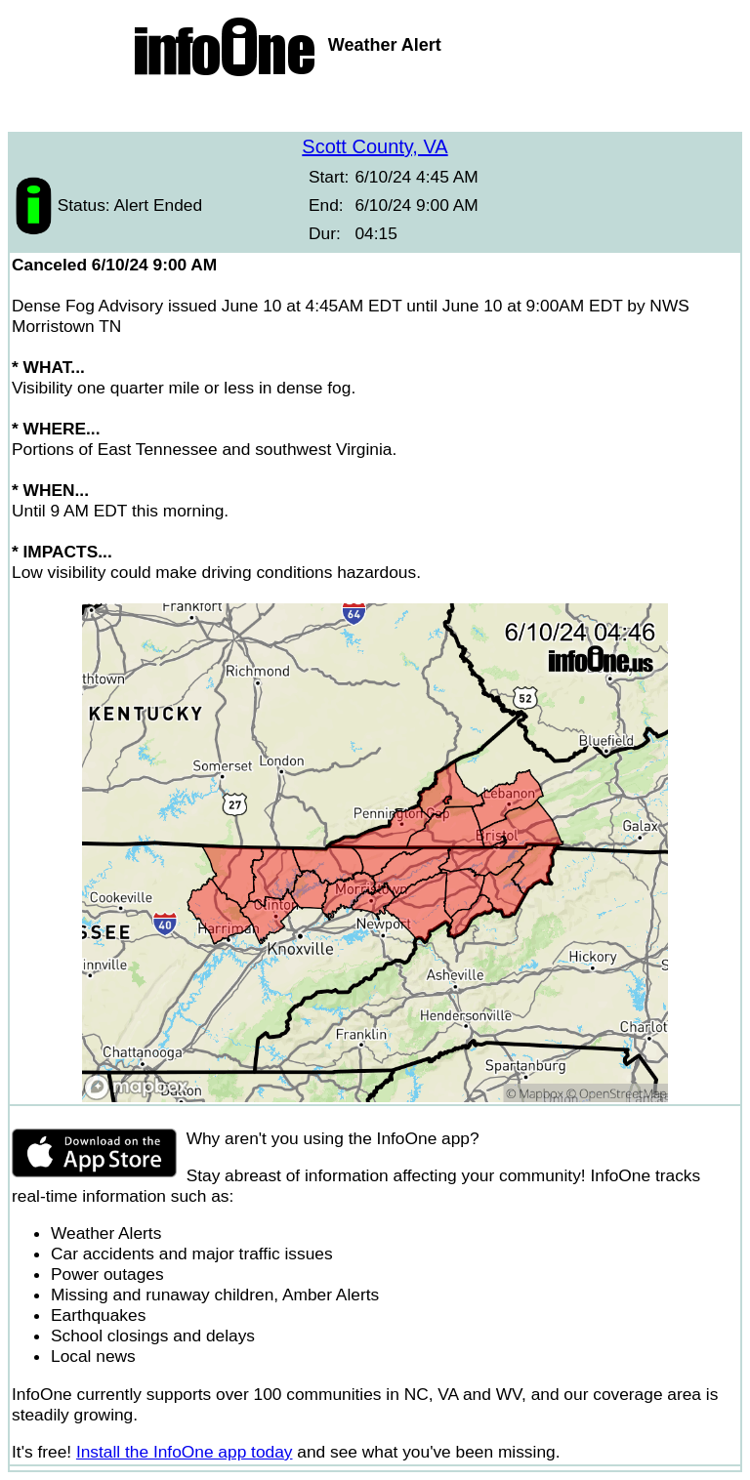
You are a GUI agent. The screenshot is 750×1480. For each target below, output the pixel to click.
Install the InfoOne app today (184, 1451)
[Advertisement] (375, 107)
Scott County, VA (374, 146)
